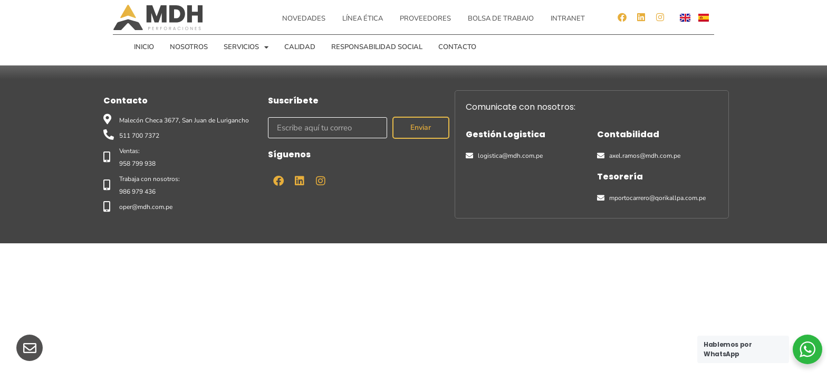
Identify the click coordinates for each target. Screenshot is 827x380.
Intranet (568, 18)
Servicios (246, 47)
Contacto (457, 47)
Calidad (299, 47)
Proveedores (425, 18)
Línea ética (362, 18)
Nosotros (189, 47)
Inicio (144, 47)
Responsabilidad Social (376, 47)
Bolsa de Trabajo (501, 18)
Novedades (303, 18)
